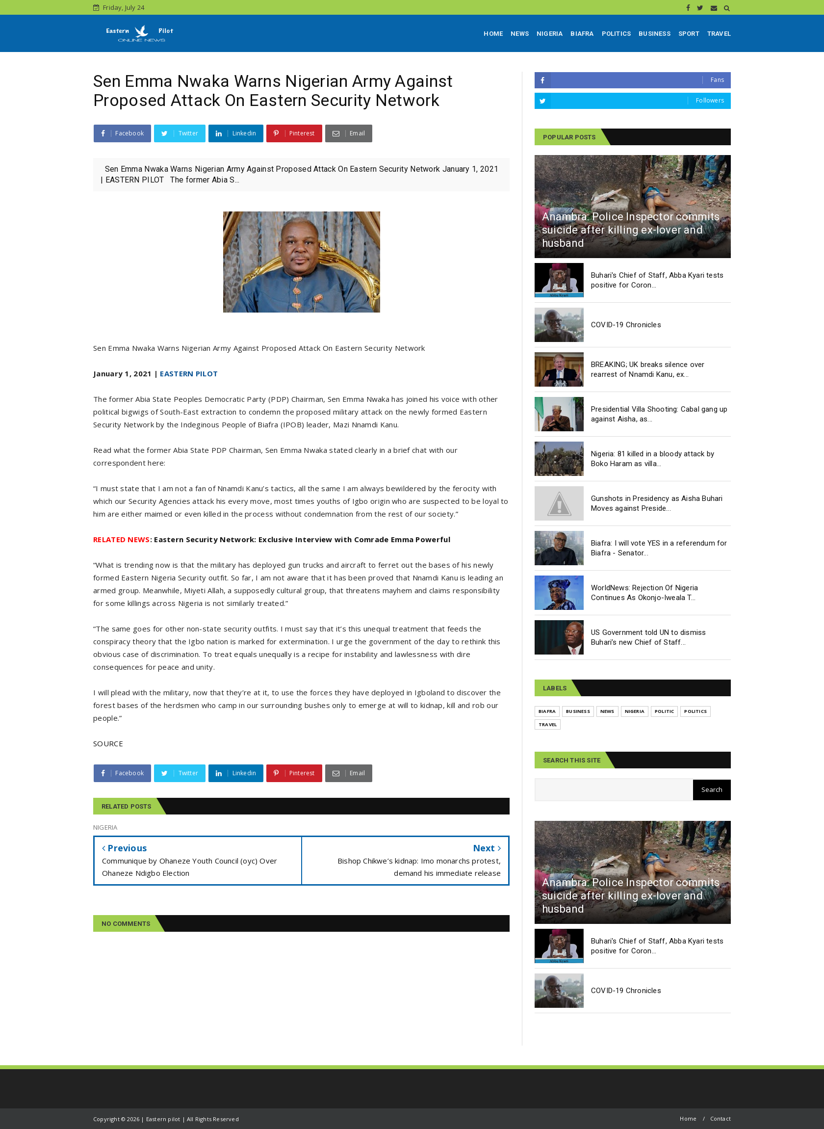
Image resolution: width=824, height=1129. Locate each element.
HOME (493, 33)
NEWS (520, 33)
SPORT (688, 33)
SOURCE (108, 743)
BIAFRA (581, 33)
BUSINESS (654, 33)
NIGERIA (550, 33)
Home (688, 1118)
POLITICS (616, 33)
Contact (720, 1118)
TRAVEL (719, 33)
